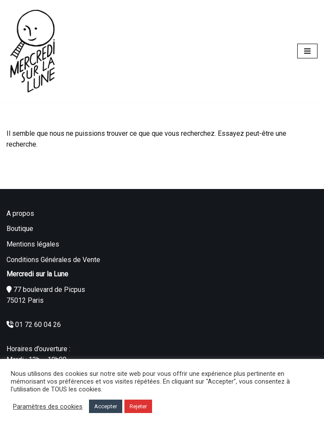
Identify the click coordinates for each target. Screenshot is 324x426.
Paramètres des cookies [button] (48, 406)
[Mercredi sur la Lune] (32, 51)
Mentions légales (32, 244)
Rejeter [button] (138, 406)
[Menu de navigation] (307, 51)
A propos (20, 213)
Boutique (19, 228)
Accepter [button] (105, 406)
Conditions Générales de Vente (53, 260)
